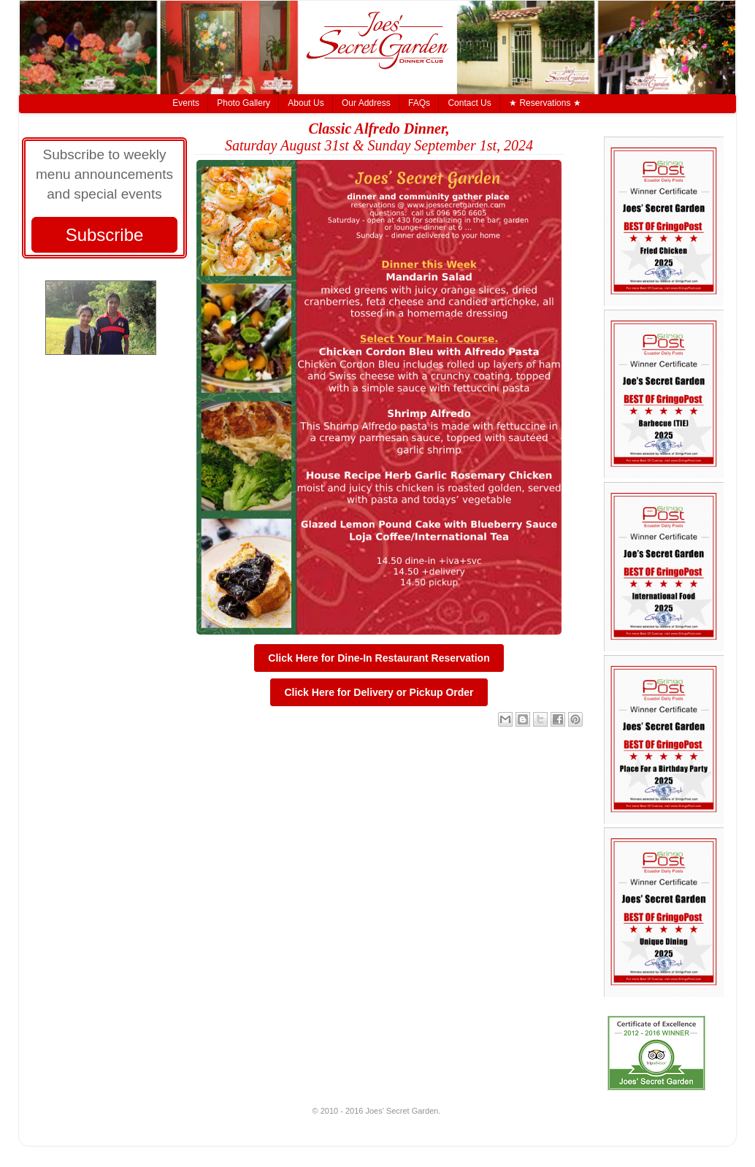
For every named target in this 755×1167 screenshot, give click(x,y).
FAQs (419, 103)
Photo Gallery (243, 103)
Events (185, 103)
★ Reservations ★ (545, 103)
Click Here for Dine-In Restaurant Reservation (378, 658)
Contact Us (469, 103)
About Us (305, 103)
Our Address (366, 103)
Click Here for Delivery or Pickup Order (378, 692)
